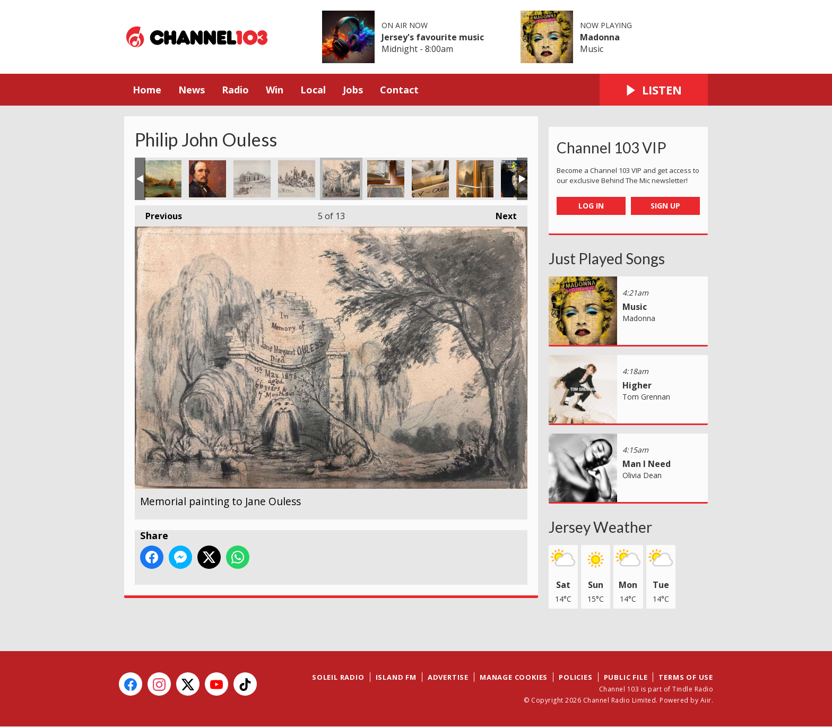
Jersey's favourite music (433, 37)
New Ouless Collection (385, 178)
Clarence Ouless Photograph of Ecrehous (252, 178)
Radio (235, 89)
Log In (591, 206)
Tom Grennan (646, 397)
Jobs (353, 89)
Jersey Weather (600, 527)
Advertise (448, 677)
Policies (575, 677)
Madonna (600, 37)
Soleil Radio (338, 677)
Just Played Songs (607, 258)
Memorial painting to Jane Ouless (341, 178)
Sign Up (665, 206)
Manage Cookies (514, 677)
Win (274, 89)
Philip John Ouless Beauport (162, 178)
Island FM (396, 677)
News (191, 89)
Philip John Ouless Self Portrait (207, 178)
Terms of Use (685, 677)
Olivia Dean (642, 475)
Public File (626, 677)
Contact (399, 89)
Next (501, 213)
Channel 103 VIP (611, 148)
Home (147, 89)
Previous (158, 213)
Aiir (706, 700)
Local (313, 89)
